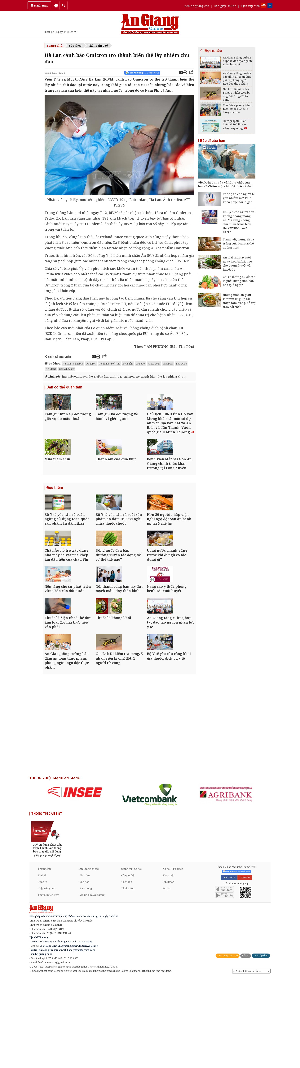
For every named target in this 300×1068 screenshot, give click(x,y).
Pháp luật (168, 966)
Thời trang (128, 979)
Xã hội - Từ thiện (173, 959)
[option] (74, 883)
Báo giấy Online (225, 6)
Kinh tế (42, 966)
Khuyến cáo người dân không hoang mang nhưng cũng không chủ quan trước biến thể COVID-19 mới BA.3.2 (238, 222)
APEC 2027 (154, 363)
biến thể (115, 363)
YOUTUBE (244, 968)
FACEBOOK (229, 968)
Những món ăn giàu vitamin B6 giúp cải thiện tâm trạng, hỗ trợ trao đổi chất (239, 301)
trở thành (104, 363)
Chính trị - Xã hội (131, 959)
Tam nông (85, 979)
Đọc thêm (54, 514)
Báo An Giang (67, 368)
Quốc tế (42, 972)
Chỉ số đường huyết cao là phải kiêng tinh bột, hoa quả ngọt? (239, 281)
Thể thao (126, 972)
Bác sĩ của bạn (212, 140)
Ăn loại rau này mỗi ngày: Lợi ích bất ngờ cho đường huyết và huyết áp (237, 263)
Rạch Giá (168, 363)
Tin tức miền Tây (48, 985)
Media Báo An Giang (92, 985)
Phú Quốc (181, 363)
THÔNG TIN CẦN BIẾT (46, 904)
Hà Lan (66, 363)
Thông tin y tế (98, 45)
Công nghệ (127, 966)
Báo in (245, 1046)
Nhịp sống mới (46, 979)
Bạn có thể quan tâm (64, 387)
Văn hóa (84, 972)
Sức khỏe (75, 45)
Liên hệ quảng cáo (196, 6)
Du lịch (167, 979)
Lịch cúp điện (250, 6)
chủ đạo (140, 363)
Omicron (91, 363)
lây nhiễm (127, 363)
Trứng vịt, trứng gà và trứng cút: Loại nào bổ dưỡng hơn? (238, 243)
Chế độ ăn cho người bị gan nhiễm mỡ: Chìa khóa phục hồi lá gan (239, 198)
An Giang (51, 368)
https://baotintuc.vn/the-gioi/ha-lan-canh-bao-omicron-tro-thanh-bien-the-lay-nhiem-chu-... (118, 376)
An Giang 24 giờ (89, 959)
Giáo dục (84, 966)
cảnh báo (78, 363)
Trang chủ (54, 45)
